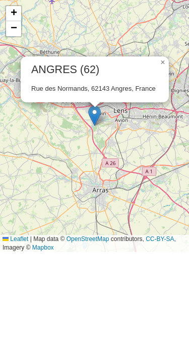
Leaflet (15, 239)
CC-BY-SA (160, 239)
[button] (94, 115)
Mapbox (43, 247)
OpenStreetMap (88, 239)
